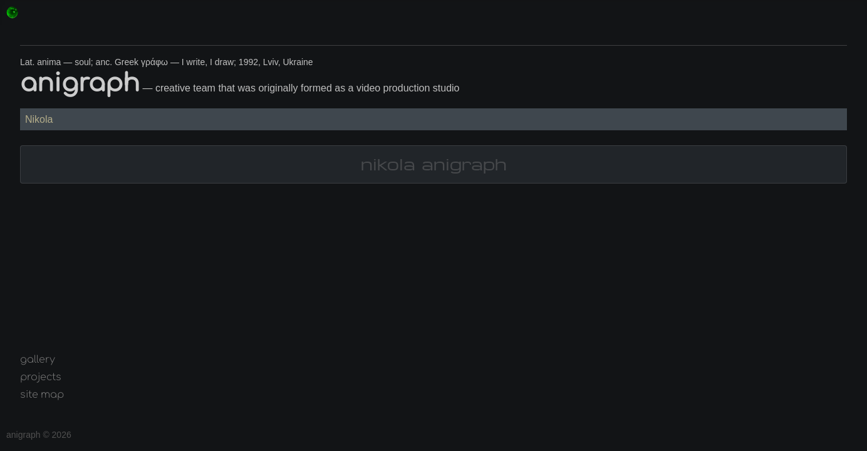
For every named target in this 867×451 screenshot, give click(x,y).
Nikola (39, 119)
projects (40, 377)
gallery (37, 359)
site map (42, 394)
